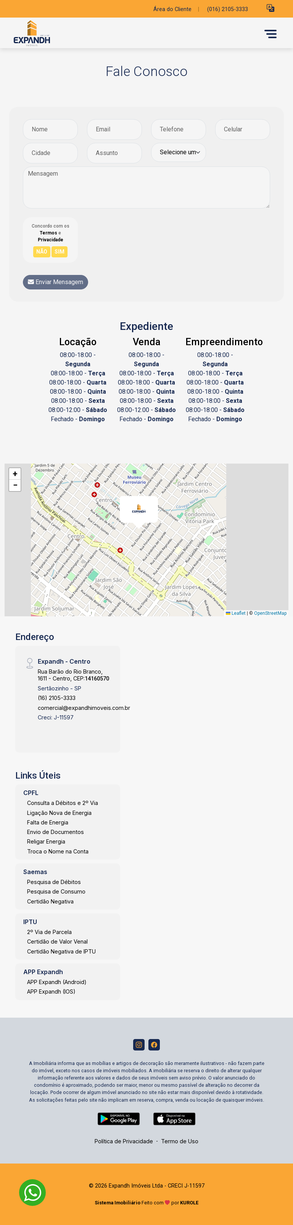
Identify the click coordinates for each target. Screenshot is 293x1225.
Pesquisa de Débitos (54, 882)
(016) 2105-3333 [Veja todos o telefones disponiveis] (227, 9)
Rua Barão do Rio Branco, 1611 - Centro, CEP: (73, 674)
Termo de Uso (179, 1141)
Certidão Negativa (50, 901)
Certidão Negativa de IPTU (61, 951)
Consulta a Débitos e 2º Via (62, 803)
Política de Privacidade (124, 1141)
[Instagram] (139, 1044)
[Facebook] (154, 1044)
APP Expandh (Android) (57, 982)
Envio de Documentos (55, 832)
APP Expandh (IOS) (51, 991)
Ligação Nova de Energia (59, 813)
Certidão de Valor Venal (57, 941)
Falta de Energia (47, 822)
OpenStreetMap (270, 613)
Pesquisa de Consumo (56, 891)
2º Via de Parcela (49, 932)
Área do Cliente (172, 9)
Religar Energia (46, 841)
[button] (270, 8)
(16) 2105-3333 (57, 698)
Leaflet (236, 613)
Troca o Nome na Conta (58, 851)
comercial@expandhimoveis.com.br (84, 708)
